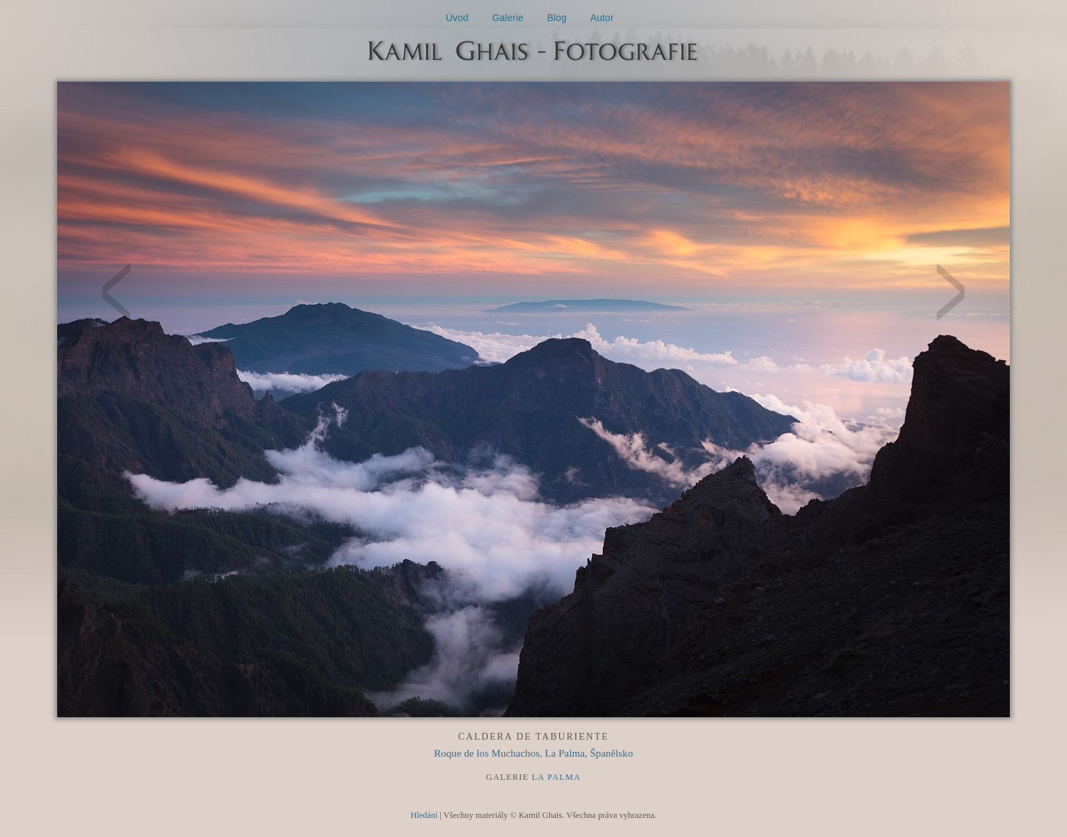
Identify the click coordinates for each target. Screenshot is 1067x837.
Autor (602, 17)
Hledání (424, 815)
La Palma (555, 777)
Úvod (457, 17)
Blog (557, 17)
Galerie (507, 17)
